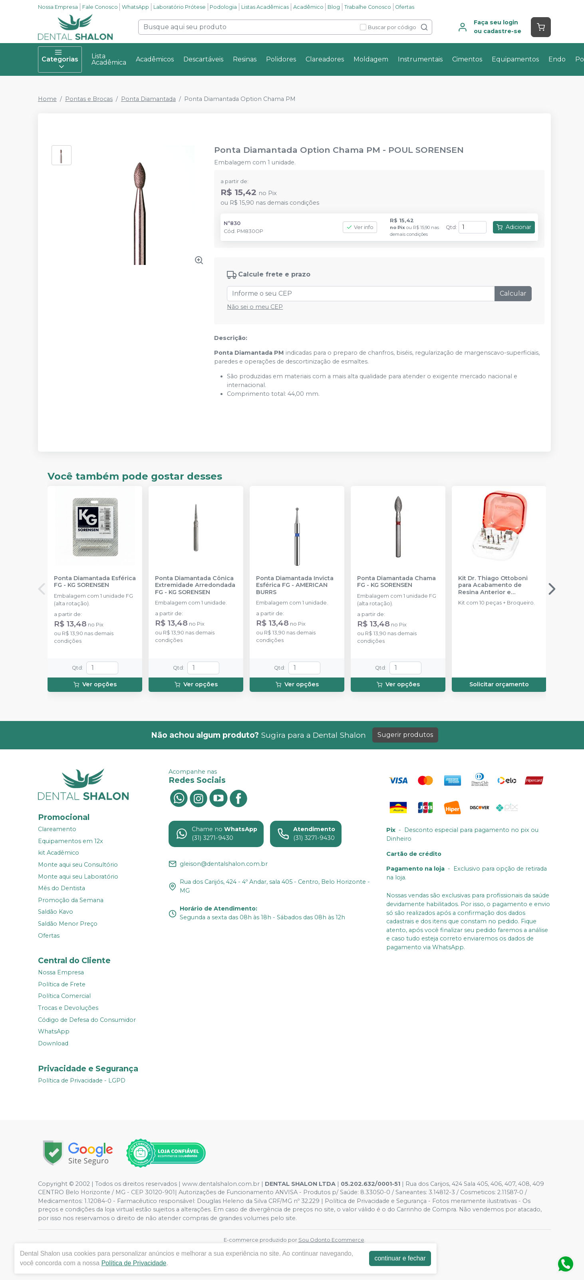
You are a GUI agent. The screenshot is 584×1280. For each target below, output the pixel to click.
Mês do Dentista (61, 888)
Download (53, 1043)
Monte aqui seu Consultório (78, 864)
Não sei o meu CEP (255, 306)
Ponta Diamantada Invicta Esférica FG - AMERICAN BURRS (295, 585)
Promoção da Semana (70, 900)
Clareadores (325, 59)
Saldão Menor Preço (67, 923)
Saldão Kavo (55, 912)
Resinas (244, 59)
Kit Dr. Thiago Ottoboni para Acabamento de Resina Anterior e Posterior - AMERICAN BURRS (493, 585)
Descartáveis (203, 59)
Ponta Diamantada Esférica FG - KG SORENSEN (95, 582)
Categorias (60, 59)
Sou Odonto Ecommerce (331, 1240)
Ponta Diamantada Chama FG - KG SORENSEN (396, 582)
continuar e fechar (399, 1258)
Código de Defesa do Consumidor (87, 1019)
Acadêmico (308, 7)
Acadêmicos (155, 59)
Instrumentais (420, 59)
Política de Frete (61, 984)
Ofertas (404, 7)
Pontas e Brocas (89, 99)
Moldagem (371, 59)
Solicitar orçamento (499, 684)
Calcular (513, 293)
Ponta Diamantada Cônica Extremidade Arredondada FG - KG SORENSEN (195, 585)
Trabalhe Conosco (367, 7)
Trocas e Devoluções (68, 1007)
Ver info (359, 227)
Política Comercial (64, 996)
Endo (557, 59)
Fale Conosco (100, 7)
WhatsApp (135, 7)
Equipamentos (515, 59)
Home (47, 99)
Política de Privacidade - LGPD (81, 1080)
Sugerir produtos (405, 735)
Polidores (281, 59)
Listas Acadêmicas (265, 7)
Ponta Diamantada (148, 99)
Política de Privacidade (134, 1263)
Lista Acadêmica (108, 59)
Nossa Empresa (58, 7)
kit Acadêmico (58, 852)
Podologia (223, 7)
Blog (334, 7)
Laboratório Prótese (179, 7)
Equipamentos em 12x (70, 841)
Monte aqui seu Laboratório (78, 876)
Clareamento (57, 829)
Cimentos (467, 59)
